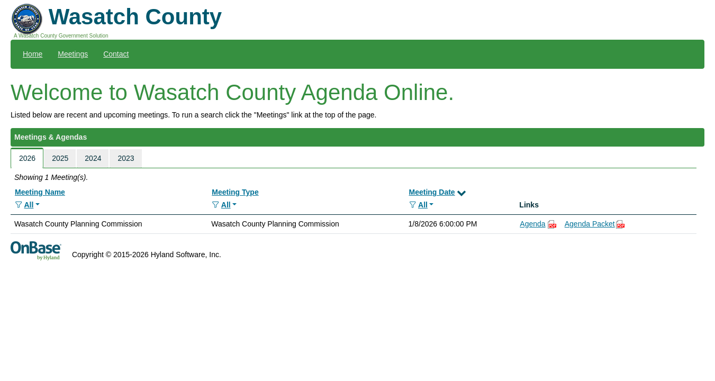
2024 (93, 158)
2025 (60, 158)
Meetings (73, 54)
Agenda (532, 224)
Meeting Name (40, 192)
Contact (116, 54)
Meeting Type (235, 192)
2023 (125, 158)
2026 (27, 158)
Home (32, 54)
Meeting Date (432, 192)
